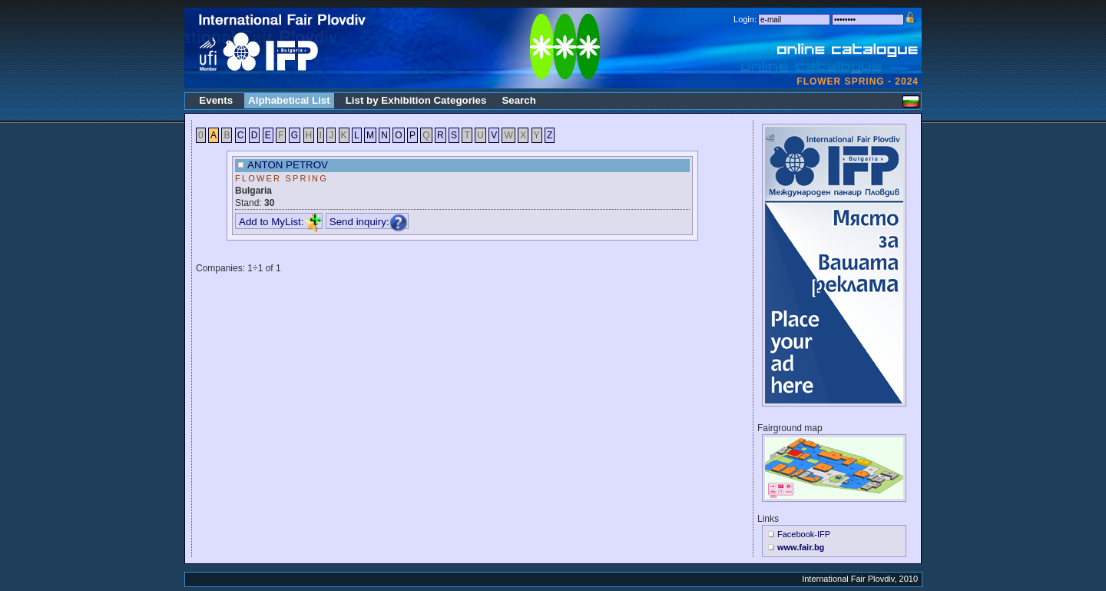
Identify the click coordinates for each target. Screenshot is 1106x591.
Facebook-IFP (803, 534)
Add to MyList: (280, 222)
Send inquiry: (368, 222)
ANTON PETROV (287, 165)
